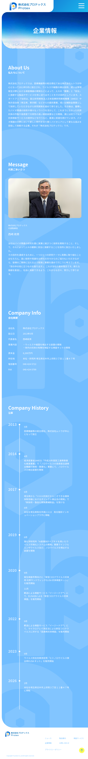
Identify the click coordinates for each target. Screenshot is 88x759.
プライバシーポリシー (53, 749)
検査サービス (79, 738)
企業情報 (48, 743)
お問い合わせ (64, 743)
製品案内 (62, 738)
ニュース (48, 738)
